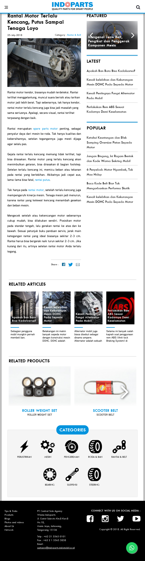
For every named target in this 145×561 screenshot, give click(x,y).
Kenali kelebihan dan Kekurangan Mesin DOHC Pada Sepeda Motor (55, 314)
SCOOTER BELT (105, 411)
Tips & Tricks (11, 511)
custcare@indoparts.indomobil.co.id (56, 547)
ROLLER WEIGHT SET (39, 411)
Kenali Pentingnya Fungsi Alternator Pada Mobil (88, 317)
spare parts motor (45, 128)
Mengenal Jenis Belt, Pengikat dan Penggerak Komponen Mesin (109, 41)
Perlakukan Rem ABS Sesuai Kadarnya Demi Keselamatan (118, 315)
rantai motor (36, 190)
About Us (9, 526)
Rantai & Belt (74, 34)
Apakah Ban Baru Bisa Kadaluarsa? (111, 71)
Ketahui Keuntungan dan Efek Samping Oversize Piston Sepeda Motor (109, 142)
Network (9, 529)
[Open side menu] (6, 4)
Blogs (7, 518)
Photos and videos (14, 522)
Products (9, 514)
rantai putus (42, 180)
